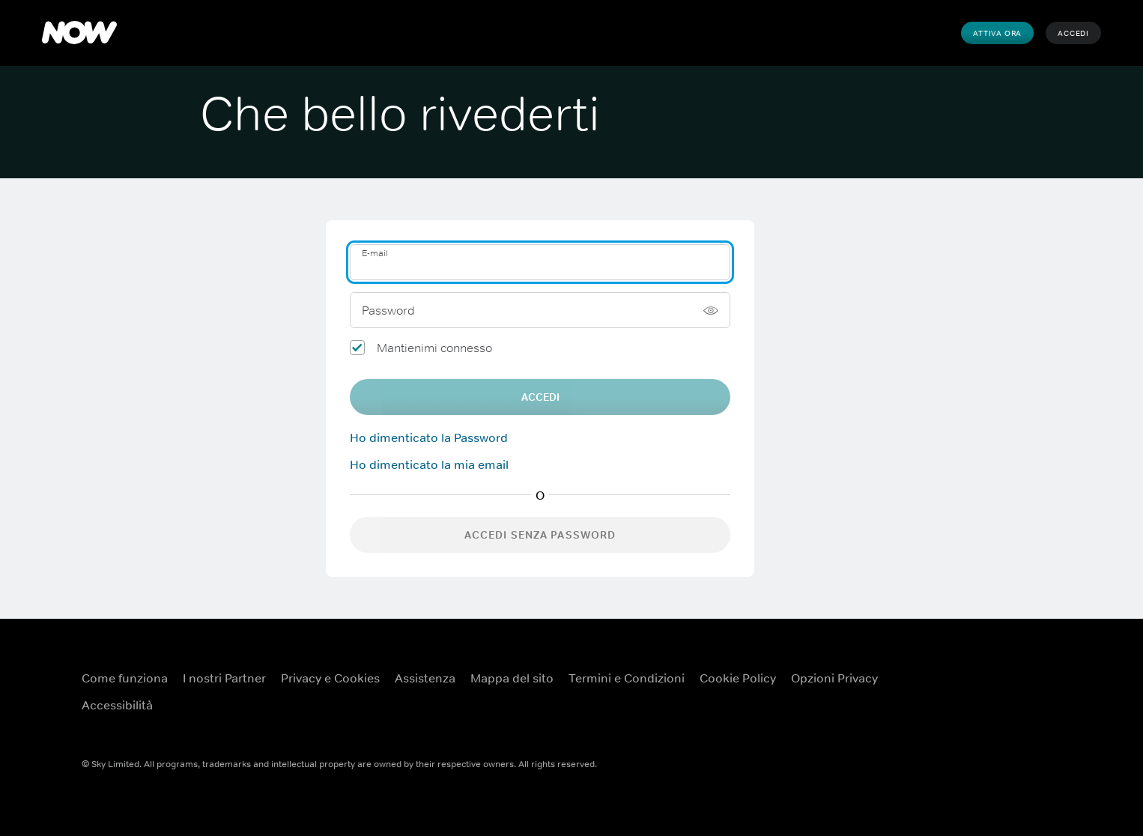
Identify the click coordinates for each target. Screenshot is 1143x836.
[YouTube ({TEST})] (980, 668)
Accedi (1073, 33)
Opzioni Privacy (834, 678)
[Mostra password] (710, 310)
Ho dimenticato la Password (429, 437)
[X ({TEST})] (1019, 668)
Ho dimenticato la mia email (429, 464)
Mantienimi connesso (434, 347)
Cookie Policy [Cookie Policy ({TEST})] (738, 677)
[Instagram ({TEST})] (941, 711)
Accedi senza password (540, 535)
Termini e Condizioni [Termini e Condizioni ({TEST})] (627, 677)
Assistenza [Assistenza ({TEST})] (425, 677)
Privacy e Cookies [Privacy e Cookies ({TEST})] (330, 677)
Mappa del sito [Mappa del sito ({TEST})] (512, 677)
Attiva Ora (997, 33)
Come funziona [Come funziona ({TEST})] (125, 677)
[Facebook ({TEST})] (941, 668)
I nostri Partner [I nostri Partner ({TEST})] (224, 677)
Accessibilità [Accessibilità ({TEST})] (117, 704)
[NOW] (79, 33)
